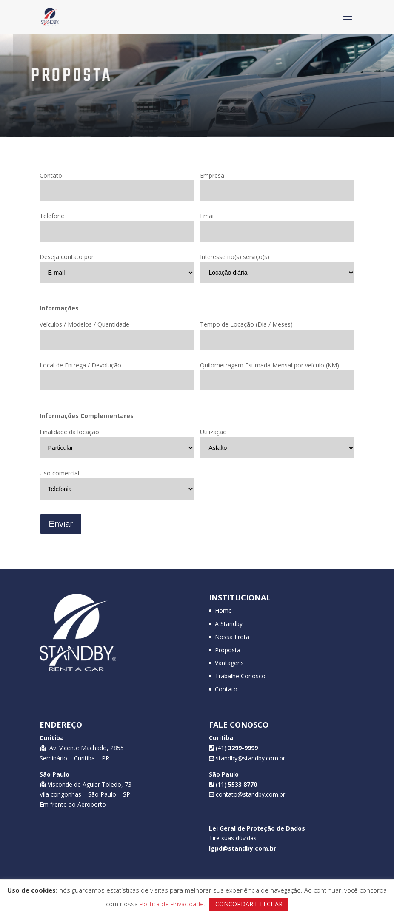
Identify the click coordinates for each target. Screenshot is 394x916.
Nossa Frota (232, 637)
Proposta (227, 650)
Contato (226, 689)
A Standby (229, 624)
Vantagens (229, 663)
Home (223, 610)
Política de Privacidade (172, 903)
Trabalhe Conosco (240, 676)
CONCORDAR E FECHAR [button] (249, 904)
